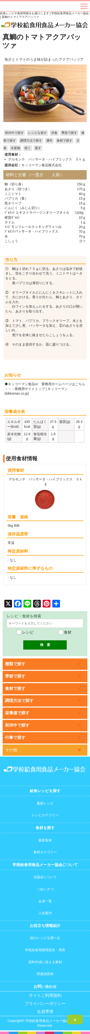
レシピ (25, 632)
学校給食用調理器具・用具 (45, 950)
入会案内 (45, 913)
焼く (27, 148)
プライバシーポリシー (45, 1003)
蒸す (38, 148)
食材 (64, 632)
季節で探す (69, 133)
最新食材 (45, 840)
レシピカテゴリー (45, 815)
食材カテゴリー (45, 852)
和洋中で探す (14, 133)
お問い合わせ (45, 986)
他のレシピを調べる (45, 938)
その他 (11, 750)
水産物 (15, 148)
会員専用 (45, 1011)
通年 (49, 140)
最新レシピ (45, 803)
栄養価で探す (17, 713)
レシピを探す (37, 133)
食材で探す (64, 140)
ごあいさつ (45, 889)
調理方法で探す (31, 140)
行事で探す (15, 737)
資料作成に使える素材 (45, 962)
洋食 (54, 133)
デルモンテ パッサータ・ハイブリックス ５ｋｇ (46, 159)
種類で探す (15, 664)
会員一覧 (45, 901)
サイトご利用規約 (45, 995)
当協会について (45, 877)
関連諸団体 (45, 974)
